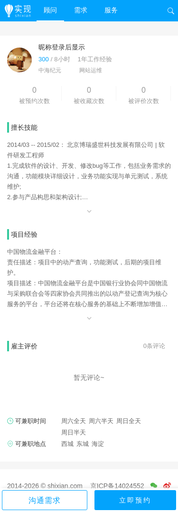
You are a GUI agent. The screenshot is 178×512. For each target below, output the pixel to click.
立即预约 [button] (135, 500)
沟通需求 (44, 500)
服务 (111, 10)
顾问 (50, 10)
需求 (80, 10)
